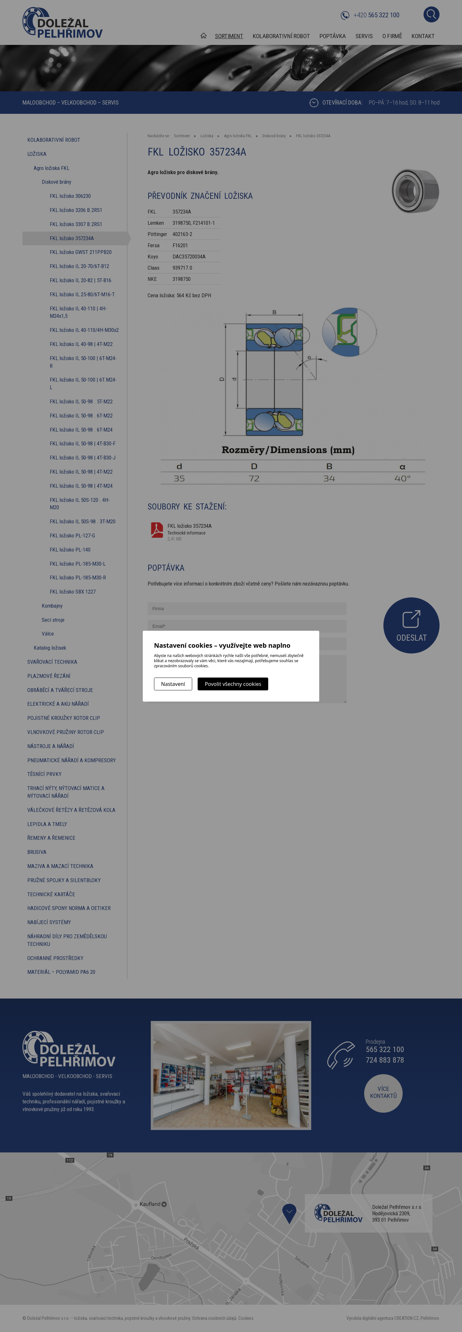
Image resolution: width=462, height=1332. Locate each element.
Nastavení (173, 683)
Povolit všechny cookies (233, 683)
